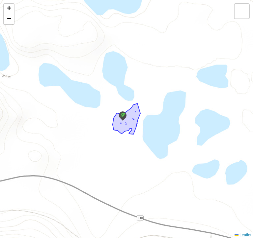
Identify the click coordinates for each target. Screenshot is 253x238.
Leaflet (243, 235)
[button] (122, 116)
